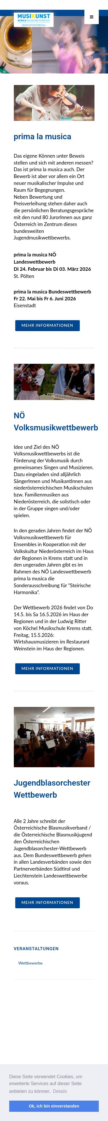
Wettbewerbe (30, 962)
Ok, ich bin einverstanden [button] (54, 1106)
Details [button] (60, 1091)
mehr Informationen (47, 325)
